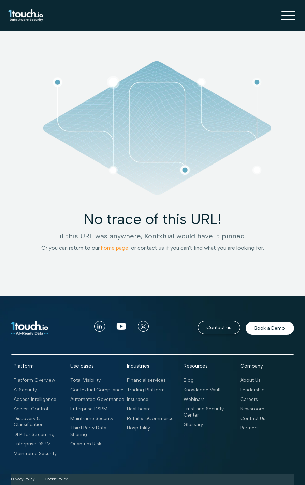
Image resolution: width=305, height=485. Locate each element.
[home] (24, 15)
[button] (288, 15)
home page (114, 248)
